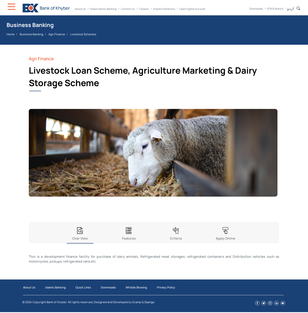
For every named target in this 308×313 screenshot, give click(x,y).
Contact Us (128, 9)
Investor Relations (164, 9)
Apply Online (225, 238)
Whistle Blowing (136, 287)
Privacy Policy (166, 287)
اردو (290, 8)
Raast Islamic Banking (103, 9)
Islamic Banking (55, 287)
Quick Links (83, 287)
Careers (144, 9)
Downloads (256, 9)
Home (10, 34)
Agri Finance (57, 34)
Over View (80, 238)
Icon (12, 7)
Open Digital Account (192, 9)
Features (129, 238)
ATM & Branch (275, 9)
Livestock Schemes (83, 34)
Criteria (176, 238)
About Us (80, 9)
